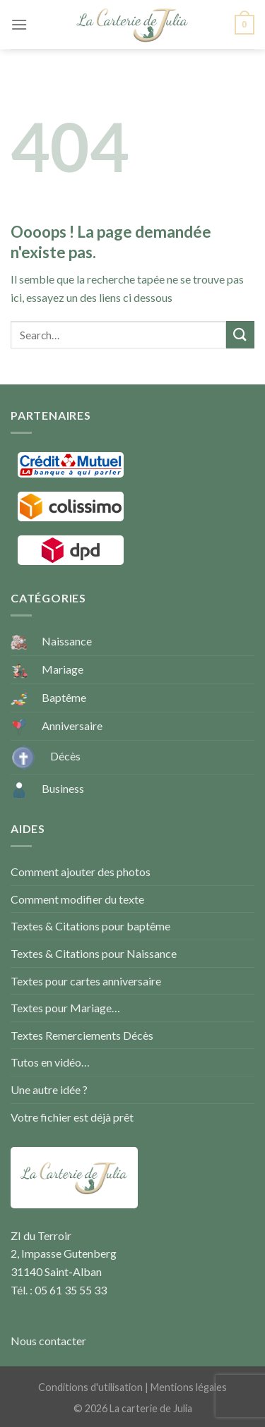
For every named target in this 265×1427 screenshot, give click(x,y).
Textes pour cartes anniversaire (86, 981)
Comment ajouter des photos (81, 871)
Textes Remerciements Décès (82, 1035)
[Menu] (19, 24)
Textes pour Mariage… (65, 1007)
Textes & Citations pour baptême (90, 926)
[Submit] (240, 334)
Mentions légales (189, 1387)
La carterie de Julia (151, 1408)
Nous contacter (48, 1340)
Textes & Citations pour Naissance (94, 953)
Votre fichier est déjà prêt (72, 1117)
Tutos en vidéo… (50, 1062)
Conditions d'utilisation (90, 1387)
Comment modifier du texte (77, 899)
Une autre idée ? (49, 1089)
